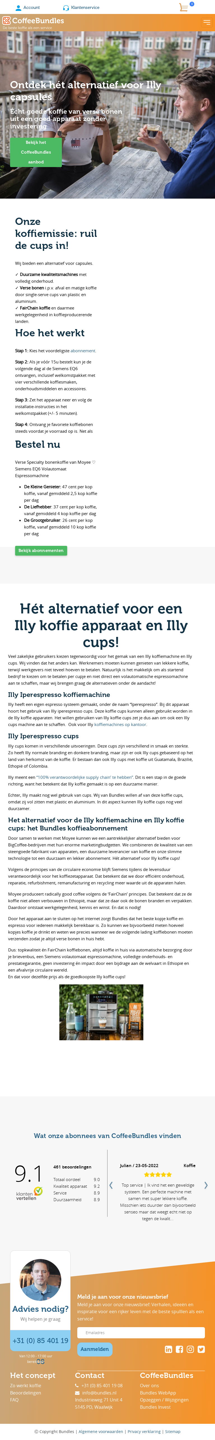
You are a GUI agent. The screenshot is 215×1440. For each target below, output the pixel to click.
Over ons (149, 1385)
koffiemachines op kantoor (120, 724)
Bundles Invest (155, 1407)
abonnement (83, 350)
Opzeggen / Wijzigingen (164, 1400)
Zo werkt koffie (25, 1385)
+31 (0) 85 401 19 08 (99, 1385)
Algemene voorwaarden (101, 1431)
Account (28, 7)
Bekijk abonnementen (41, 550)
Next (205, 1183)
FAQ (14, 1400)
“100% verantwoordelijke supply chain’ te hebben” (84, 777)
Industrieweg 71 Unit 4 (98, 1400)
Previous (110, 1183)
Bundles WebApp (158, 1393)
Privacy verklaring (144, 1431)
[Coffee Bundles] (33, 22)
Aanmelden (95, 1349)
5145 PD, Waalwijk (94, 1407)
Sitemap (173, 1431)
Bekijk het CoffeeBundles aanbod (36, 152)
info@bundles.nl (95, 1393)
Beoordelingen (25, 1393)
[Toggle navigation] (207, 22)
